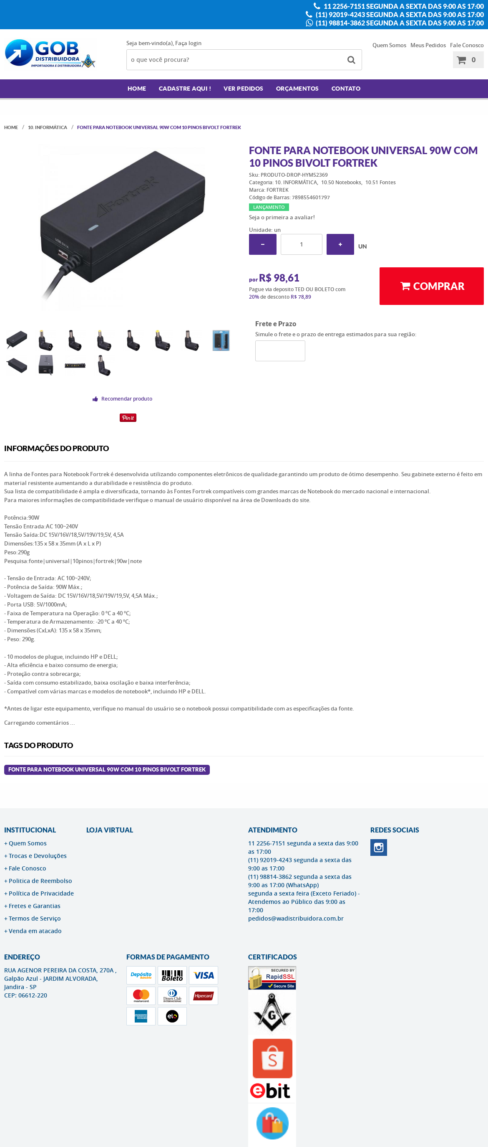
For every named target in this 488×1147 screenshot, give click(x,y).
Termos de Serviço (35, 918)
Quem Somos (389, 45)
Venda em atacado (35, 931)
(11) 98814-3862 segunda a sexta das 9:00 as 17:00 (399, 23)
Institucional (30, 830)
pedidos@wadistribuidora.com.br (296, 918)
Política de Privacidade (41, 893)
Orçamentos (297, 88)
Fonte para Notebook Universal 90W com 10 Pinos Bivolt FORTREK (107, 769)
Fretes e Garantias (34, 906)
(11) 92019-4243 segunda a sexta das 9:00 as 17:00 (399, 14)
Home (137, 88)
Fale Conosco (467, 45)
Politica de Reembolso (40, 881)
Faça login (188, 43)
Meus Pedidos (428, 45)
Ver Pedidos (244, 88)
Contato (346, 88)
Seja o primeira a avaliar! (282, 217)
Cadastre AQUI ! (185, 88)
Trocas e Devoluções (38, 856)
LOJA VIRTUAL (109, 830)
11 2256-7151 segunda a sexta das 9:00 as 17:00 (403, 6)
